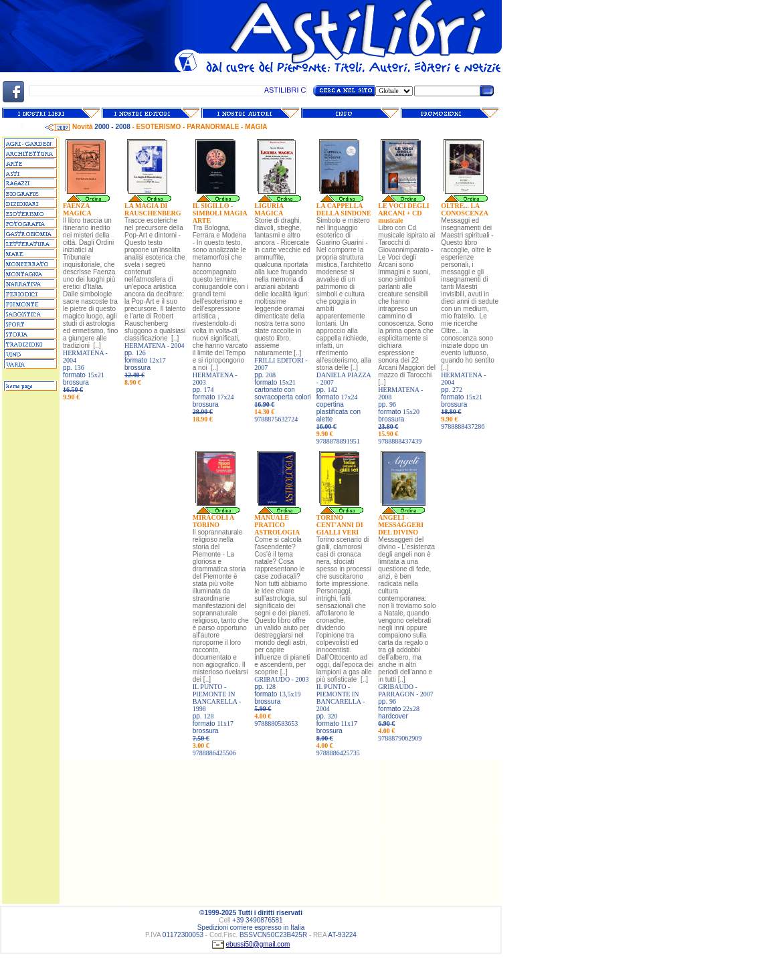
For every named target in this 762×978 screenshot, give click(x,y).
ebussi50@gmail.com (258, 944)
